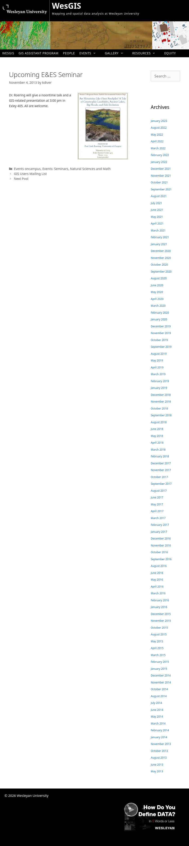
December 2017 (161, 463)
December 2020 (161, 251)
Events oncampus (27, 169)
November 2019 (161, 333)
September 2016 (161, 559)
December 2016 (161, 538)
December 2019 (161, 326)
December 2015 (161, 614)
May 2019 (157, 360)
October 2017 (159, 477)
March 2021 (158, 230)
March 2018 (158, 450)
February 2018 (160, 456)
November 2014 (161, 682)
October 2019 (159, 340)
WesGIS (66, 5)
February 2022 (160, 155)
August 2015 (159, 634)
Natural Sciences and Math (90, 169)
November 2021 (161, 176)
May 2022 (157, 135)
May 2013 (157, 771)
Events (89, 53)
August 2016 (159, 566)
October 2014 (159, 689)
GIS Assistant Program (38, 53)
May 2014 (157, 716)
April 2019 (157, 367)
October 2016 (159, 552)
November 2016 (161, 545)
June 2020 (157, 285)
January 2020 (159, 319)
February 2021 (160, 237)
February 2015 (160, 662)
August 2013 (159, 758)
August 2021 (159, 196)
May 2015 (157, 641)
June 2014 (157, 710)
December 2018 (161, 395)
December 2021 (161, 169)
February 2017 (160, 525)
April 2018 (157, 443)
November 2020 (161, 258)
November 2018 (161, 401)
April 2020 (157, 299)
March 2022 (158, 148)
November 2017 (161, 470)
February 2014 (160, 730)
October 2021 (159, 182)
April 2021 (157, 223)
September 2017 (161, 484)
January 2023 (159, 121)
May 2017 (157, 504)
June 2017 (157, 497)
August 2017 (159, 491)
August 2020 (159, 278)
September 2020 (161, 271)
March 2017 (158, 518)
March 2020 (158, 306)
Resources (146, 53)
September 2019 (161, 347)
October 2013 (159, 751)
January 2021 (159, 244)
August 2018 (159, 422)
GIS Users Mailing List (30, 174)
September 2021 (161, 189)
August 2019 (159, 354)
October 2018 (159, 408)
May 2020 (157, 292)
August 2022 (159, 128)
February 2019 (160, 381)
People (69, 53)
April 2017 (157, 511)
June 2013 (157, 765)
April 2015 (157, 648)
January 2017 (159, 532)
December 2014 (161, 675)
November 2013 (161, 744)
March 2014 (158, 723)
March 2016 (158, 593)
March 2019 (158, 374)
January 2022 (159, 162)
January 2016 (159, 607)
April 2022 (157, 141)
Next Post (21, 178)
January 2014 (159, 737)
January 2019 (159, 388)
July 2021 (156, 203)
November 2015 (161, 621)
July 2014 (156, 703)
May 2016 (157, 580)
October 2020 (159, 265)
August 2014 (159, 696)
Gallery (116, 53)
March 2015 (158, 655)
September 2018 (161, 415)
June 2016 (157, 573)
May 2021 (157, 217)
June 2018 (157, 429)
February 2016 (160, 600)
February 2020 (160, 313)
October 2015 (159, 628)
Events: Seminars (55, 169)
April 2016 (157, 586)
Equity (170, 53)
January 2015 (159, 669)
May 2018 (157, 436)
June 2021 (157, 210)
